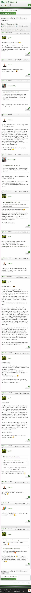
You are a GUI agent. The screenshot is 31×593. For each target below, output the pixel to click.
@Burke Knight (19, 214)
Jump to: (15, 583)
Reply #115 (4, 392)
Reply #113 (4, 276)
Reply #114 (4, 352)
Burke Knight (12, 86)
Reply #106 (4, 59)
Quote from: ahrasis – (11, 165)
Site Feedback (13, 10)
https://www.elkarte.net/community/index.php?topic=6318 (15, 246)
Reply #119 (4, 528)
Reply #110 (4, 191)
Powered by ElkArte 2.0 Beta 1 (7, 589)
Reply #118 (4, 503)
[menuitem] (29, 5)
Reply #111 (4, 231)
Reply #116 (4, 445)
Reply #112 (4, 258)
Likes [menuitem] (28, 54)
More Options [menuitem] (5, 20)
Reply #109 (4, 154)
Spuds (9, 38)
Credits (17, 589)
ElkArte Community (9, 2)
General (7, 10)
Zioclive (10, 508)
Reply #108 (4, 114)
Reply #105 (4, 32)
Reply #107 (4, 80)
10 (21, 18)
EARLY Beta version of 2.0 (8, 13)
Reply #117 (4, 481)
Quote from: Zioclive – (11, 548)
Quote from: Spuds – (11, 92)
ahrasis (10, 65)
